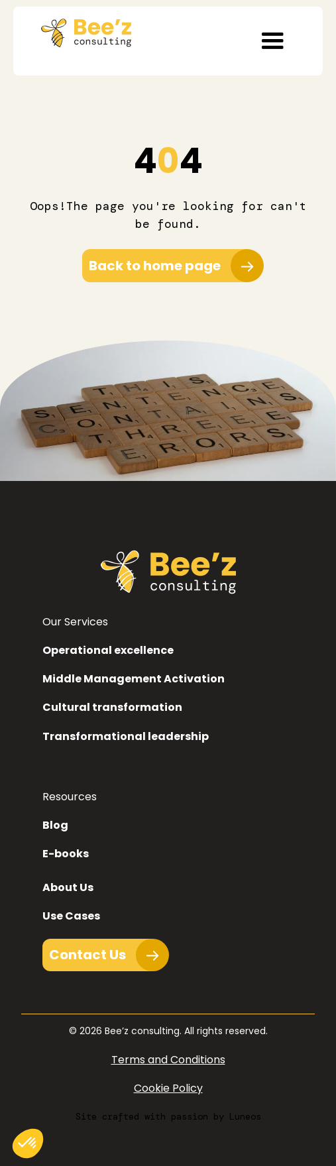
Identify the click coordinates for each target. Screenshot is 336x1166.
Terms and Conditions (168, 1059)
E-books (65, 853)
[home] (83, 30)
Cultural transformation (112, 707)
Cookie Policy (168, 1088)
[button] (272, 41)
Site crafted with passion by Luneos (168, 1116)
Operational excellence (108, 650)
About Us (67, 887)
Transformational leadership (125, 736)
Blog (55, 825)
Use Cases (71, 916)
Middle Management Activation (133, 678)
